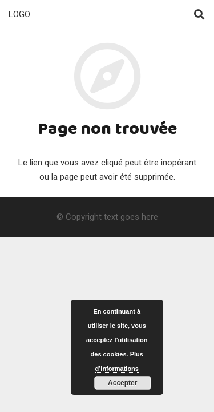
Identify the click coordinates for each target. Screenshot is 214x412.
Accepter (122, 383)
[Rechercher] (199, 14)
